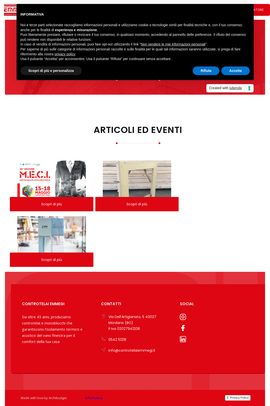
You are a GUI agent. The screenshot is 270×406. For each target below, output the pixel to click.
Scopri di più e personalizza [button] (51, 71)
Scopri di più (51, 204)
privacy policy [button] (65, 54)
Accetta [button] (235, 71)
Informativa (94, 398)
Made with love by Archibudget (44, 398)
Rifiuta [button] (206, 71)
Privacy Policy (239, 397)
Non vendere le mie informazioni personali (173, 44)
